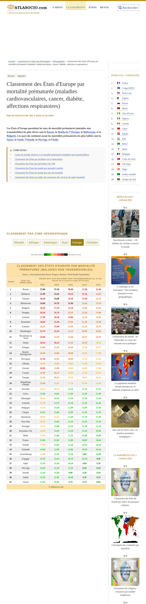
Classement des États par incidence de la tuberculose (38, 159)
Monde (19, 242)
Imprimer (21, 76)
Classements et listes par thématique (33, 61)
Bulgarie (11, 135)
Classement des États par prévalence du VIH (35, 164)
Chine (122, 128)
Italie (55, 139)
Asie (65, 242)
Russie (50, 132)
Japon (122, 149)
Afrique (34, 242)
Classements (76, 7)
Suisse (10, 139)
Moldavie (63, 132)
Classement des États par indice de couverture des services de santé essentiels (50, 177)
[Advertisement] (77, 38)
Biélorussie (89, 132)
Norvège (42, 139)
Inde (121, 139)
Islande (30, 139)
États (93, 7)
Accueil (11, 61)
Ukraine (75, 132)
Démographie (59, 61)
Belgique (123, 154)
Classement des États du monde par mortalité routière (39, 168)
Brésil (122, 144)
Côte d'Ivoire (125, 113)
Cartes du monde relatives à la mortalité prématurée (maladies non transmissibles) (52, 154)
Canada (123, 123)
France (122, 83)
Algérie (123, 98)
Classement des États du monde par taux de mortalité (39, 173)
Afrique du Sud (126, 179)
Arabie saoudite (126, 174)
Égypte (122, 134)
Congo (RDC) (126, 88)
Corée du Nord (126, 159)
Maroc (122, 108)
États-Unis (124, 93)
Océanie (92, 242)
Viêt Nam (124, 164)
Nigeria (123, 118)
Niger (122, 169)
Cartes (58, 7)
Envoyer (11, 76)
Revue (104, 7)
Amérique (50, 242)
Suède (20, 139)
